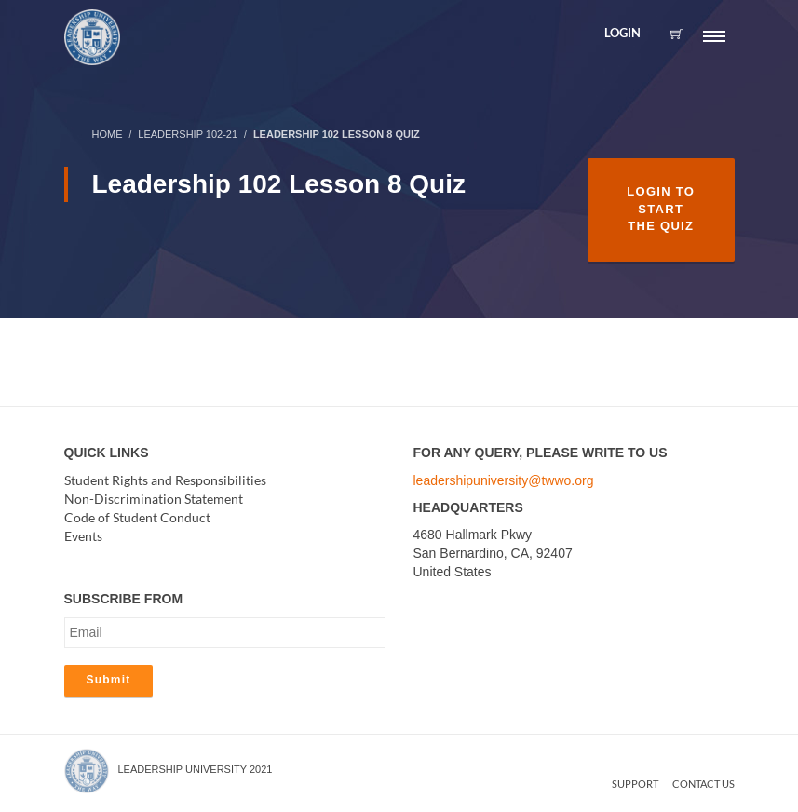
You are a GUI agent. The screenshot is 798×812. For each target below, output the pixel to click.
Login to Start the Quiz (661, 208)
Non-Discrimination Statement (153, 499)
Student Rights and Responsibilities (165, 480)
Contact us (703, 784)
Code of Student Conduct (137, 517)
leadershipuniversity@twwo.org (503, 480)
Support (635, 784)
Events (83, 536)
